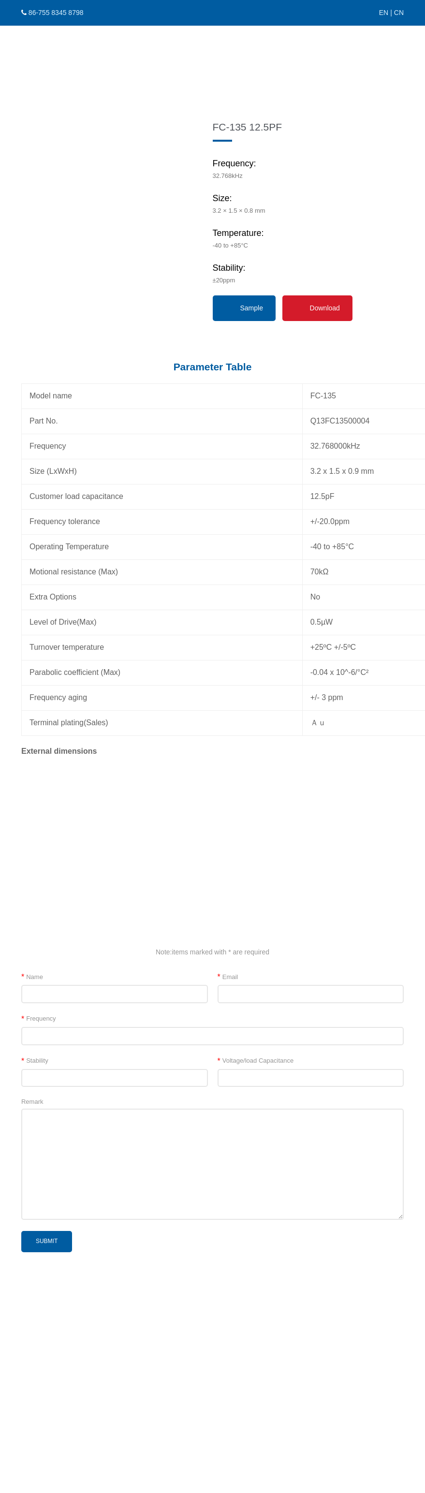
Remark (32, 1101)
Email (228, 977)
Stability (34, 1060)
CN (399, 12)
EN (383, 12)
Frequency (38, 1018)
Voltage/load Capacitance (256, 1060)
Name (32, 977)
